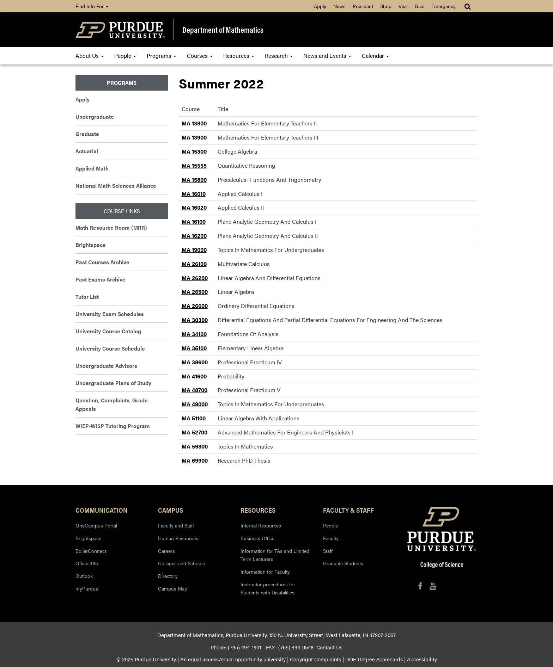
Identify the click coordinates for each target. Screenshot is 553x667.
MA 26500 (195, 292)
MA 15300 (194, 151)
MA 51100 (194, 418)
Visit (403, 6)
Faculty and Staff (176, 525)
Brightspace (90, 245)
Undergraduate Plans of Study (113, 383)
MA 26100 (194, 264)
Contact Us (329, 647)
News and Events (327, 55)
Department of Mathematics (222, 30)
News (339, 6)
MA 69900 (195, 460)
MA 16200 (194, 235)
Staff (328, 550)
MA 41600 (194, 376)
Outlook (84, 575)
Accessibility (422, 659)
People (125, 55)
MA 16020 (194, 207)
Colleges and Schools (181, 563)
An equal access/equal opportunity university (233, 659)
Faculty (331, 538)
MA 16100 (194, 221)
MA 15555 (194, 165)
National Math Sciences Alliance (115, 185)
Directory (168, 575)
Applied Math (92, 168)
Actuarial (86, 151)
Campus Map (172, 588)
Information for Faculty (265, 571)
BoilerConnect (90, 550)
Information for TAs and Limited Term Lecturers (275, 555)
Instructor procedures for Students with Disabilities (268, 588)
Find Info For (92, 6)
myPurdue (86, 588)
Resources (238, 55)
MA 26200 (195, 278)
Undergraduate (94, 116)
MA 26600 (195, 306)
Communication (101, 509)
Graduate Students (343, 563)
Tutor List (87, 296)
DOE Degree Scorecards (374, 659)
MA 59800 (195, 446)
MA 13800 (194, 123)
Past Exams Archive (100, 279)
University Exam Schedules (109, 314)
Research (279, 55)
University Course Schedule (110, 348)
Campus (170, 509)
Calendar (375, 55)
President (363, 6)
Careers (166, 550)
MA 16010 (194, 194)
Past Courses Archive (102, 262)
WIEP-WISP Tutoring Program (112, 426)
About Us (89, 55)
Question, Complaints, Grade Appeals (111, 404)
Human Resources (178, 538)
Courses (200, 55)
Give (419, 6)
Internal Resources (261, 525)
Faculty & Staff (348, 509)
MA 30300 (195, 320)
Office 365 (86, 563)
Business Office (257, 538)
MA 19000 (194, 250)
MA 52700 (194, 432)
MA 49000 (195, 404)
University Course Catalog (108, 331)
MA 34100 (194, 334)
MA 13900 (194, 137)
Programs (161, 55)
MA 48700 (194, 390)
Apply (320, 6)
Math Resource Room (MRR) (111, 227)
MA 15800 (194, 179)
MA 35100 (194, 348)
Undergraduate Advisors (106, 366)
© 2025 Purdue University (146, 659)
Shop (385, 6)
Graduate (87, 134)
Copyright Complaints (315, 659)
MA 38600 (195, 362)
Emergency (443, 6)
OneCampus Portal (96, 525)
